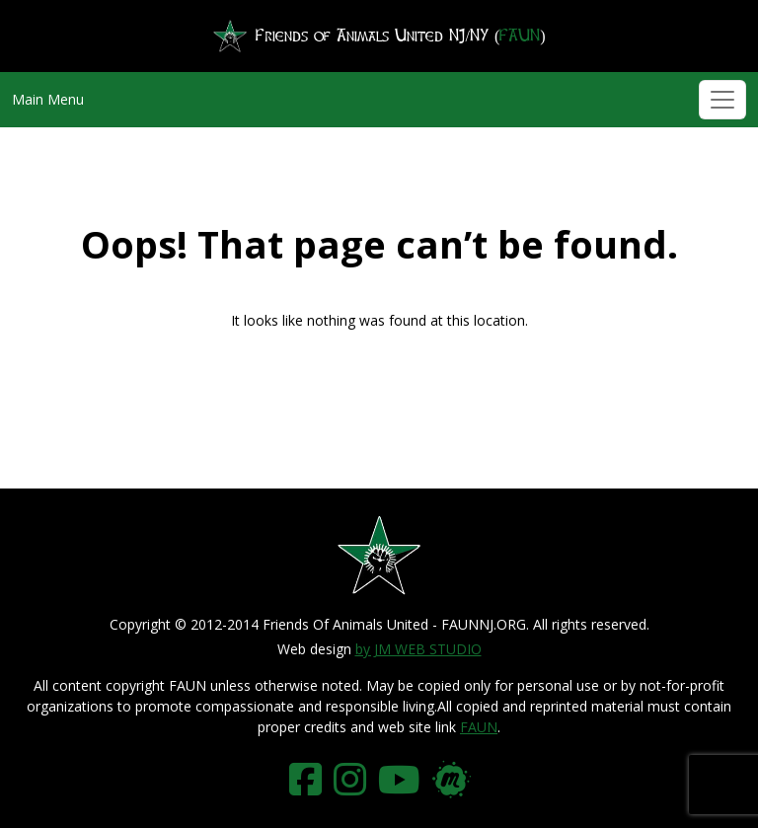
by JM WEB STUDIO (418, 649)
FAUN (478, 726)
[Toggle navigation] (722, 99)
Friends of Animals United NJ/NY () (378, 36)
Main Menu (48, 99)
